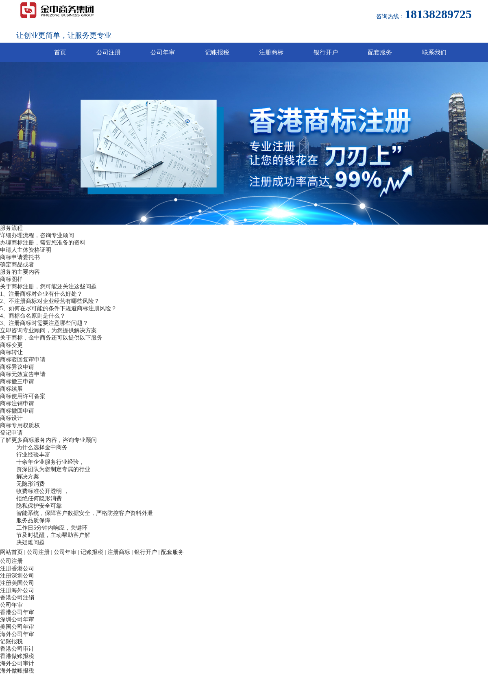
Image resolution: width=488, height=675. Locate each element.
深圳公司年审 (17, 620)
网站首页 (11, 552)
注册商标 (271, 52)
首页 (60, 52)
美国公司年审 (17, 627)
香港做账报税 (17, 656)
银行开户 (326, 52)
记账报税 (217, 52)
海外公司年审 (17, 634)
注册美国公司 (17, 583)
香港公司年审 (17, 612)
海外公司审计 (17, 663)
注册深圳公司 (17, 576)
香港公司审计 (17, 649)
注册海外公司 (17, 590)
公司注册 (108, 52)
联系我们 (434, 52)
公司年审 (162, 52)
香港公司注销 (17, 598)
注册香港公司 (17, 568)
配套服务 (380, 52)
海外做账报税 (17, 671)
